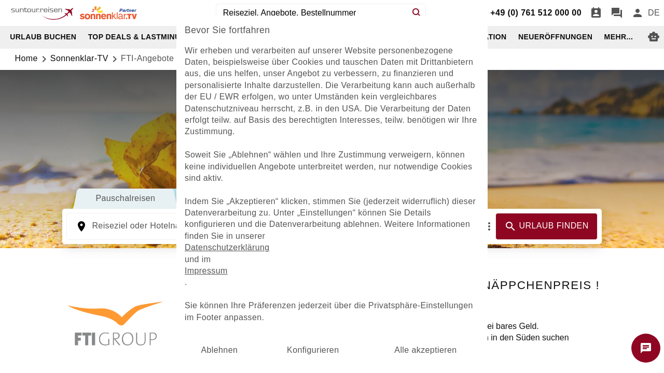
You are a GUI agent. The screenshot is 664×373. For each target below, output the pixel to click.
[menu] (654, 13)
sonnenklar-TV (79, 58)
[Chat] (617, 13)
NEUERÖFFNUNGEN (555, 37)
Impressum (206, 270)
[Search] (417, 13)
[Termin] (596, 13)
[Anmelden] (637, 13)
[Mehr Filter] (489, 226)
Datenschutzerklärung (227, 247)
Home (26, 58)
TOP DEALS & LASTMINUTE (139, 37)
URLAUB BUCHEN (43, 37)
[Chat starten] (646, 348)
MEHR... (618, 37)
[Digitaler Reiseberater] (653, 37)
